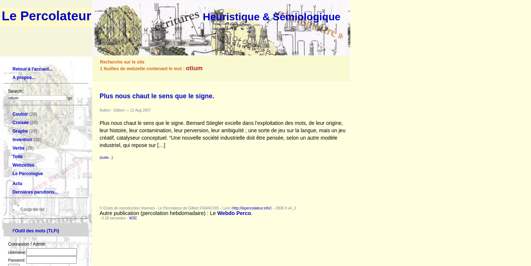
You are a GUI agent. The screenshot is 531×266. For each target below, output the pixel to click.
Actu (17, 183)
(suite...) (106, 158)
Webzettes (23, 165)
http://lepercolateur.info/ (251, 208)
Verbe (19, 148)
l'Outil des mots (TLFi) (36, 230)
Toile (17, 156)
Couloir (20, 114)
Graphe (20, 131)
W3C (133, 218)
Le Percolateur (46, 15)
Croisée (21, 122)
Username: (42, 252)
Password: (42, 260)
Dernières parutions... (35, 192)
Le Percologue (28, 173)
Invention (22, 139)
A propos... (24, 77)
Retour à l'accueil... (33, 69)
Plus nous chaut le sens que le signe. (157, 96)
